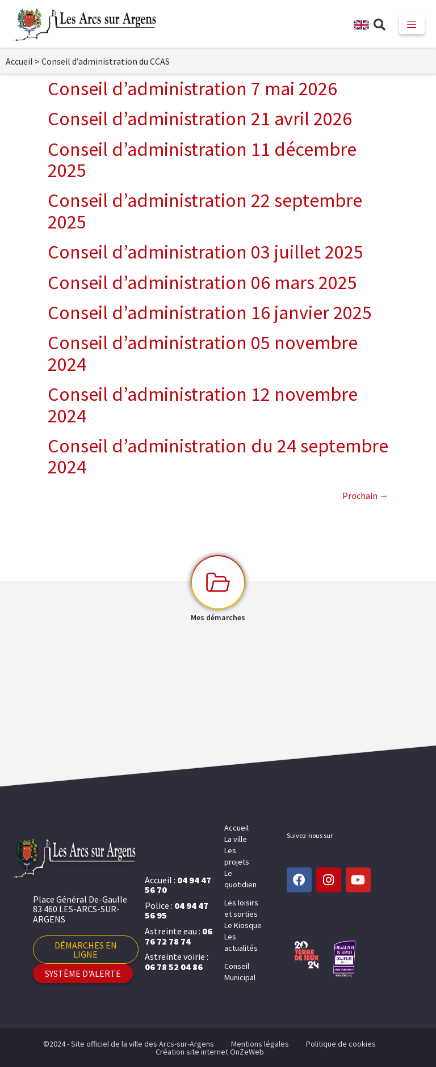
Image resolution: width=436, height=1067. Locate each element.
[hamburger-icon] (412, 24)
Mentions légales (260, 1044)
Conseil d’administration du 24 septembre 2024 (218, 456)
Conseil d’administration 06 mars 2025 (202, 282)
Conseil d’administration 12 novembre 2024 (203, 404)
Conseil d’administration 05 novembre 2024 (203, 353)
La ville (235, 839)
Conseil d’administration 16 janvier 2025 (210, 312)
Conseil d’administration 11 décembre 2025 (202, 159)
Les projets (236, 856)
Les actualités (241, 942)
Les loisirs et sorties (241, 908)
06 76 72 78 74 (178, 936)
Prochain (365, 495)
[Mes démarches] (218, 582)
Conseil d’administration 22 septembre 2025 (205, 210)
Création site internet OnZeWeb (210, 1052)
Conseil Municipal (239, 972)
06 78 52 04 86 (174, 966)
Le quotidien (240, 879)
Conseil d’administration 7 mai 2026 (192, 88)
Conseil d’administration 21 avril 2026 (200, 118)
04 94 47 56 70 (178, 885)
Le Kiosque (243, 925)
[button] (380, 25)
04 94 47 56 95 (176, 910)
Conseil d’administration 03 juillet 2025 (205, 252)
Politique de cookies (341, 1044)
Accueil (19, 61)
